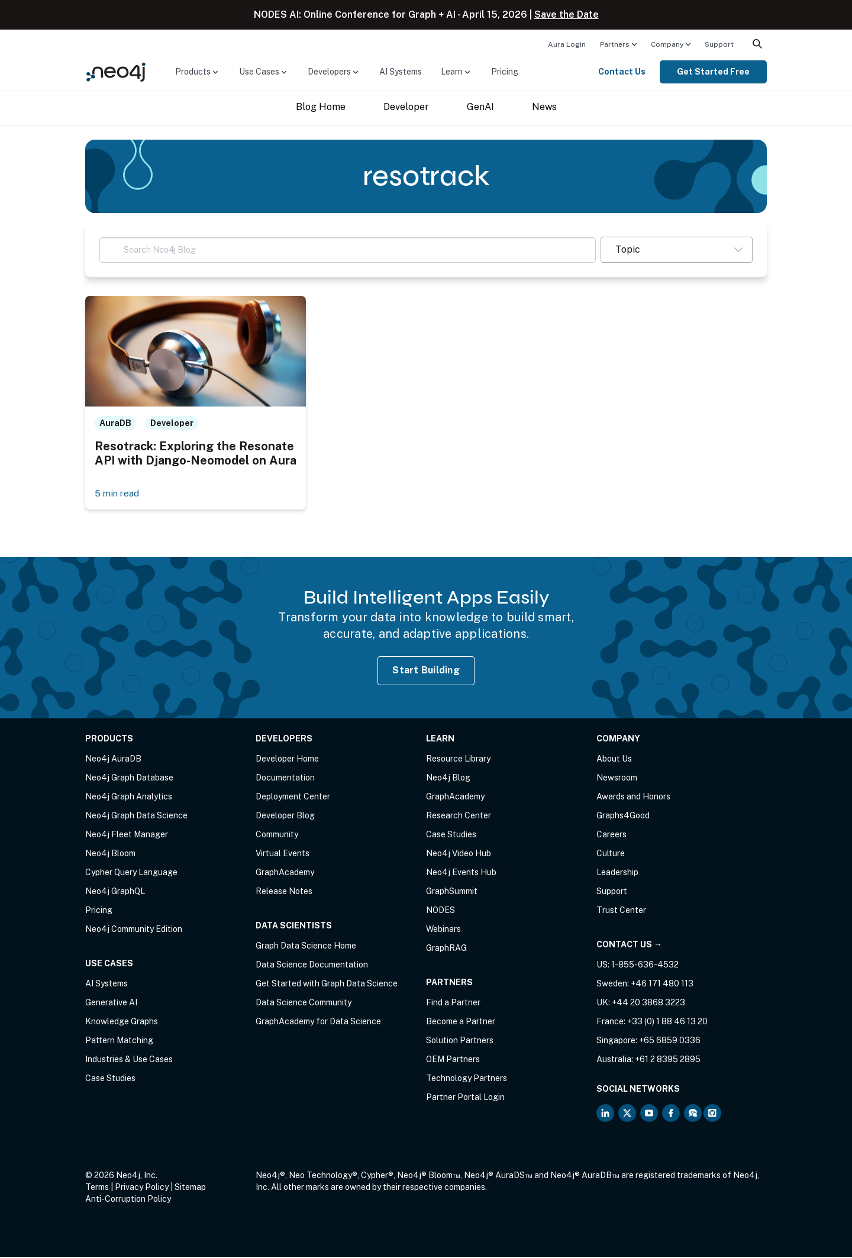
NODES (440, 911)
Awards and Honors (633, 797)
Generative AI (111, 1003)
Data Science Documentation (312, 965)
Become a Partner (460, 1022)
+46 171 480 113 (662, 984)
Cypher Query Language (131, 873)
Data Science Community (303, 1003)
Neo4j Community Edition (133, 930)
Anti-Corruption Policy (128, 1200)
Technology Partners (466, 1079)
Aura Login (567, 44)
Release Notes (284, 892)
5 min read (118, 493)
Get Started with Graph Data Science (327, 984)
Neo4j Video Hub (458, 854)
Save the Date (566, 14)
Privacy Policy (142, 1188)
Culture (610, 854)
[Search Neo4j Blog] (347, 250)
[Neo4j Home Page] (116, 71)
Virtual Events (282, 854)
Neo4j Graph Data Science (136, 816)
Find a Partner (453, 1003)
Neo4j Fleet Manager (126, 835)
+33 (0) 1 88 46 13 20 (667, 1022)
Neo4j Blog (448, 778)
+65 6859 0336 (670, 1041)
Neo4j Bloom (110, 854)
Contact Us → (629, 945)
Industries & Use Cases (129, 1060)
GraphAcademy (285, 873)
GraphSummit (451, 892)
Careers (611, 835)
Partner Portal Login (465, 1098)
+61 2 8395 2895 (668, 1060)
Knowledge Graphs (121, 1022)
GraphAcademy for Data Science (318, 1022)
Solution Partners (459, 1041)
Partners (615, 44)
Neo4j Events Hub (461, 873)
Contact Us (622, 71)
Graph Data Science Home (306, 946)
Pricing (504, 71)
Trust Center (621, 911)
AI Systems (400, 71)
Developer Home (287, 760)
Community (277, 835)
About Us (614, 760)
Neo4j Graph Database (129, 778)
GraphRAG (446, 949)
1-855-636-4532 (645, 965)
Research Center (458, 816)
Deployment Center (293, 797)
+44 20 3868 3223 (648, 1003)
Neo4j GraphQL (115, 892)
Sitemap (190, 1188)
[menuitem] (567, 44)
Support (719, 44)
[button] (677, 250)
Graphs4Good (623, 816)
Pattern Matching (119, 1041)
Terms (97, 1188)
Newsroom (616, 778)
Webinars (443, 930)
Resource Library (458, 760)
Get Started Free (713, 71)
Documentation (285, 778)
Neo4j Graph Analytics (128, 797)
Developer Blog (285, 816)
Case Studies (110, 1079)
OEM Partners (453, 1060)
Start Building (426, 671)
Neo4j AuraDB (113, 760)
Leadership (617, 873)
